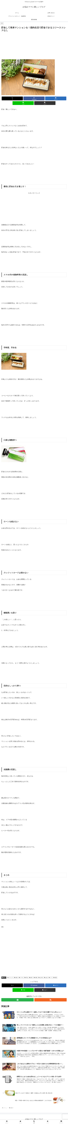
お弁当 (41, 977)
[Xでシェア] (12, 98)
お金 (46, 977)
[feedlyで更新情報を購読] (17, 999)
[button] (44, 103)
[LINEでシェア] (23, 103)
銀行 (30, 977)
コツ (50, 977)
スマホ (21, 977)
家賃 (55, 977)
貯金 (26, 977)
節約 (16, 977)
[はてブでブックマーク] (55, 98)
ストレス (10, 977)
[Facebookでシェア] (34, 98)
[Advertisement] (34, 45)
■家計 (4, 977)
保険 (35, 977)
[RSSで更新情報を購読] (50, 999)
